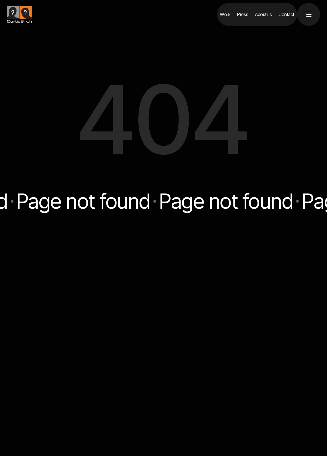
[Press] (242, 14)
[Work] (225, 14)
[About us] (263, 14)
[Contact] (286, 14)
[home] (19, 14)
